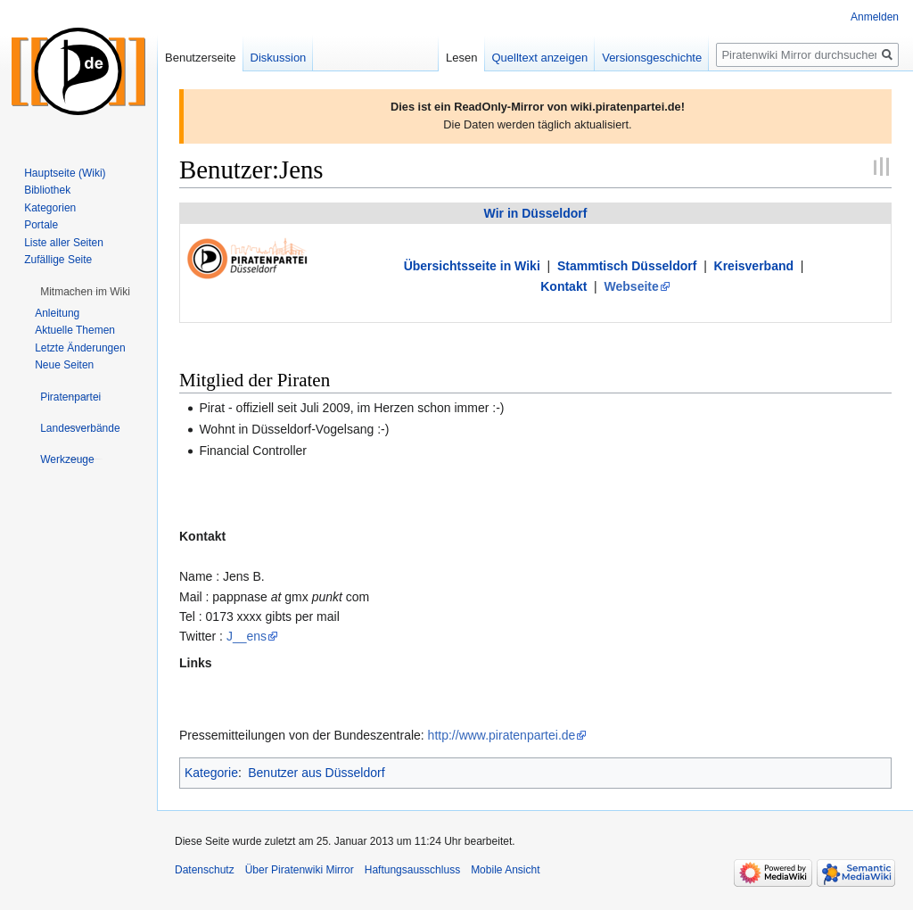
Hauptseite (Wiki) (64, 173)
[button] (85, 291)
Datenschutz (204, 870)
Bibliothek (47, 190)
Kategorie (211, 772)
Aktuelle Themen (75, 330)
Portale (41, 225)
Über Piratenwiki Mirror (299, 870)
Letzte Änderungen (80, 348)
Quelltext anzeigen (540, 57)
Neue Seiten (64, 365)
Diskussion (279, 57)
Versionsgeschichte (652, 57)
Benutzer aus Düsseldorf (316, 772)
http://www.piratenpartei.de (502, 735)
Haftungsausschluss (412, 870)
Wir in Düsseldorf (536, 213)
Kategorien (50, 208)
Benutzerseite (200, 57)
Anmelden (875, 17)
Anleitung (57, 313)
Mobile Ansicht (505, 870)
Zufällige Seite (58, 259)
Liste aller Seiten (63, 242)
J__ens (246, 636)
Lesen (461, 57)
